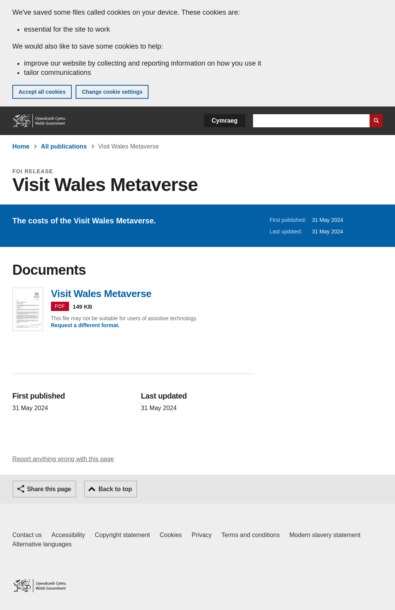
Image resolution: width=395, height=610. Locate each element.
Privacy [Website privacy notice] (202, 535)
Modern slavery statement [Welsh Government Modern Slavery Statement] (324, 535)
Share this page (49, 489)
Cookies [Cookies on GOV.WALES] (171, 535)
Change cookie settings (112, 92)
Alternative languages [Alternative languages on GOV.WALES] (42, 544)
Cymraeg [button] (225, 120)
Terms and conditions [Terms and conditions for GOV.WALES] (250, 535)
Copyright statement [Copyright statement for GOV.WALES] (122, 535)
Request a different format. (85, 325)
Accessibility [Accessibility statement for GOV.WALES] (68, 535)
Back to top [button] (115, 489)
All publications (64, 146)
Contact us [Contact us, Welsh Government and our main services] (27, 535)
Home (20, 146)
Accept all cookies (42, 92)
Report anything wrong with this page (63, 459)
